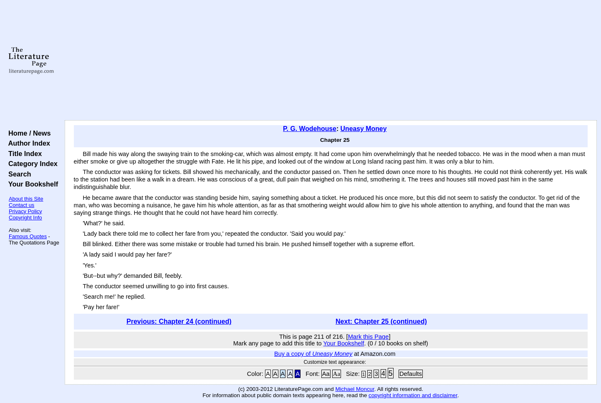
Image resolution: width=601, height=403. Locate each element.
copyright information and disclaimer (413, 395)
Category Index (31, 163)
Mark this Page (368, 336)
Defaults (410, 373)
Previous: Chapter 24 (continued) (179, 321)
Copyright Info (25, 217)
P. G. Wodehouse (309, 128)
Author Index (27, 143)
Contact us (21, 205)
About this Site (26, 199)
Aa (326, 373)
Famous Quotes (28, 236)
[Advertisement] (330, 60)
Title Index (23, 153)
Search (18, 174)
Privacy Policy (25, 211)
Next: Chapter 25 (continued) (381, 321)
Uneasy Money (364, 128)
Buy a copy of (313, 353)
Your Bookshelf (31, 184)
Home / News (28, 133)
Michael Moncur (354, 389)
